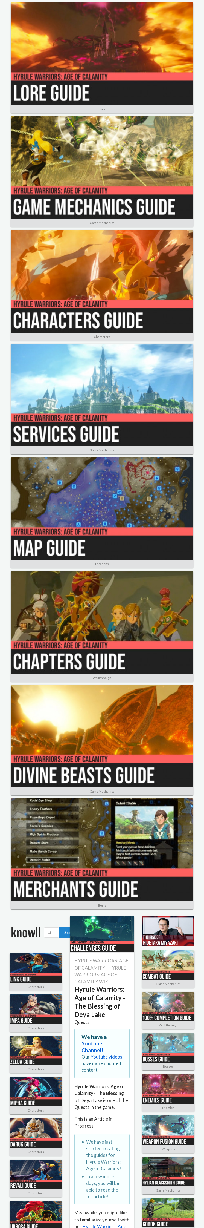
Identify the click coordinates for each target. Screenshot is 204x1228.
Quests (81, 1022)
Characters (102, 336)
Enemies (168, 1107)
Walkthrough (102, 678)
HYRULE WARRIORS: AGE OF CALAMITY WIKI (100, 975)
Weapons (168, 1149)
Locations (102, 564)
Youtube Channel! (92, 1046)
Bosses (168, 1066)
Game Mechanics (102, 223)
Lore (102, 109)
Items (102, 905)
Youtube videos (106, 1057)
